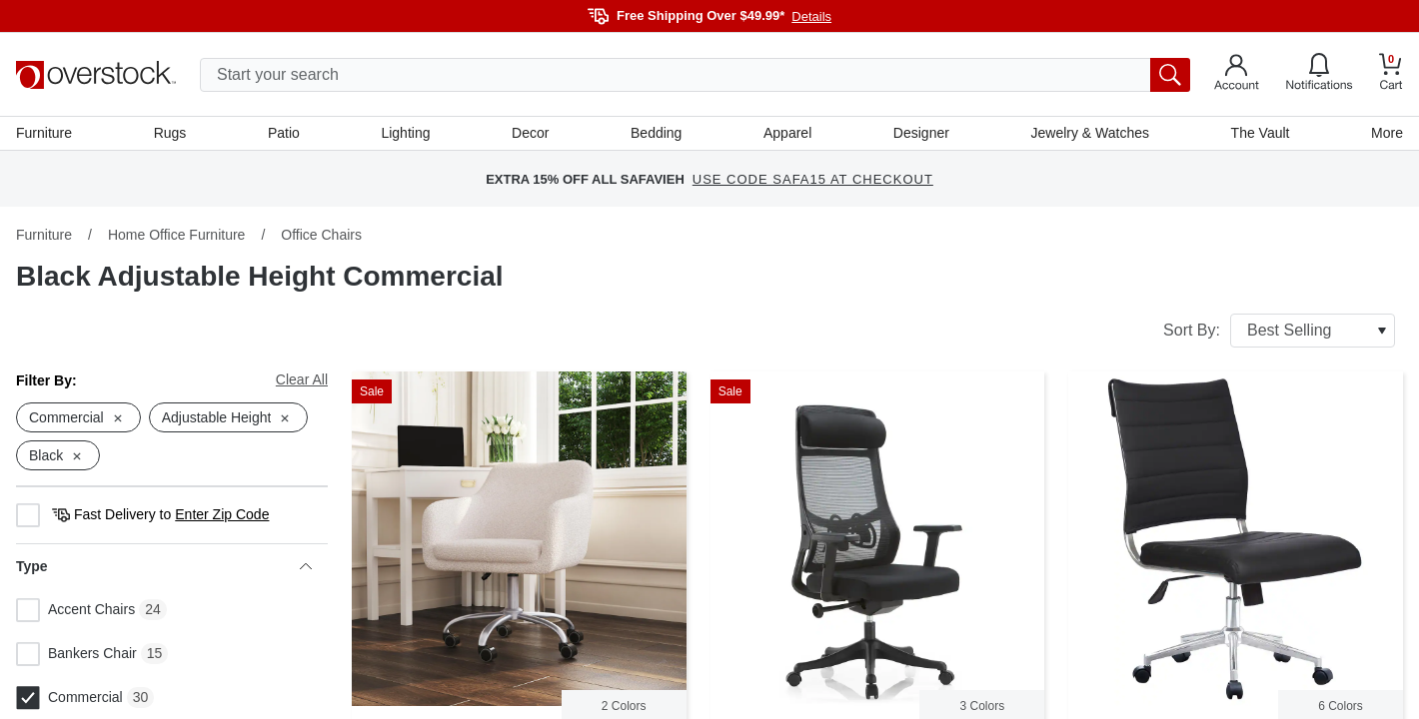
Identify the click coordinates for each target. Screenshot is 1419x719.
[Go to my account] (1236, 75)
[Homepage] (96, 75)
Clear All (302, 379)
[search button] (1170, 75)
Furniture (44, 133)
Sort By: (1279, 331)
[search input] (695, 75)
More (1387, 133)
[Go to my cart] (1391, 74)
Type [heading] (164, 566)
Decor (530, 133)
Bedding (656, 133)
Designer (921, 133)
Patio (284, 133)
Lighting (405, 133)
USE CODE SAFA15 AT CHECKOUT (813, 179)
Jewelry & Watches (1089, 133)
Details (811, 16)
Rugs (170, 133)
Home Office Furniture (176, 235)
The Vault (1260, 133)
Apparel (787, 133)
